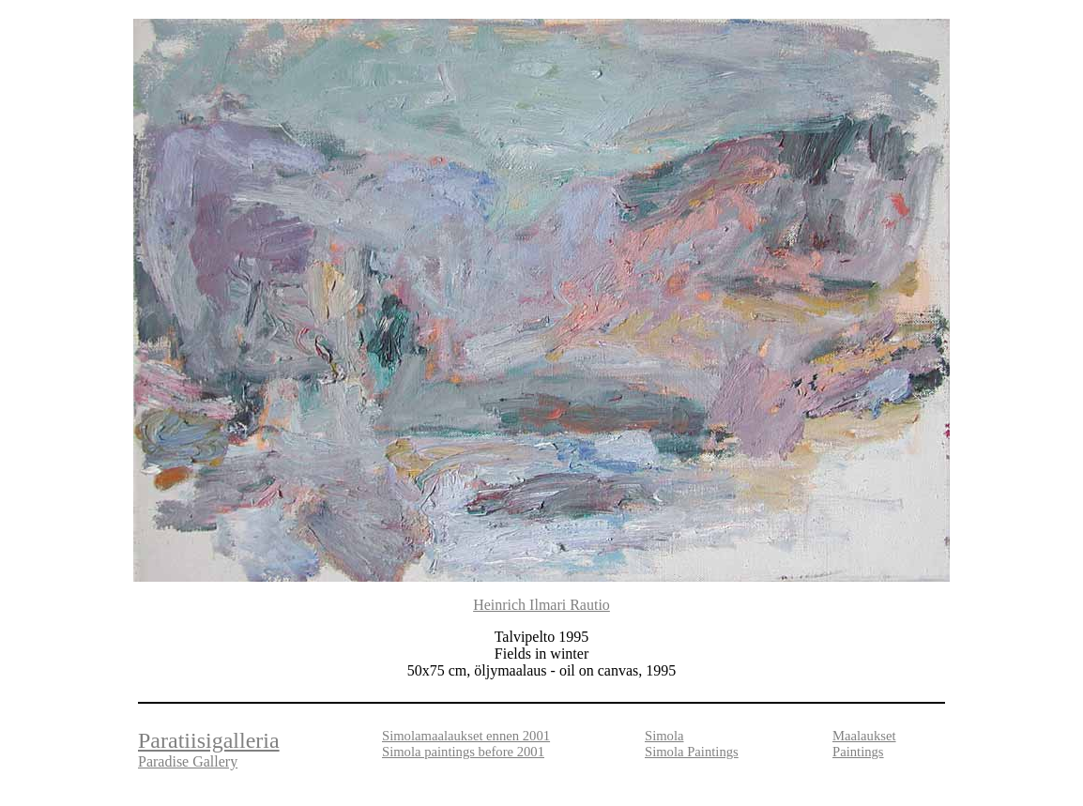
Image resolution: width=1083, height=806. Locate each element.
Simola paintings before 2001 (463, 751)
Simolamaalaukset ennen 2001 (466, 735)
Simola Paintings (692, 751)
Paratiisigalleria (209, 740)
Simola (664, 735)
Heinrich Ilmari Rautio (541, 605)
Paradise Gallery (187, 761)
